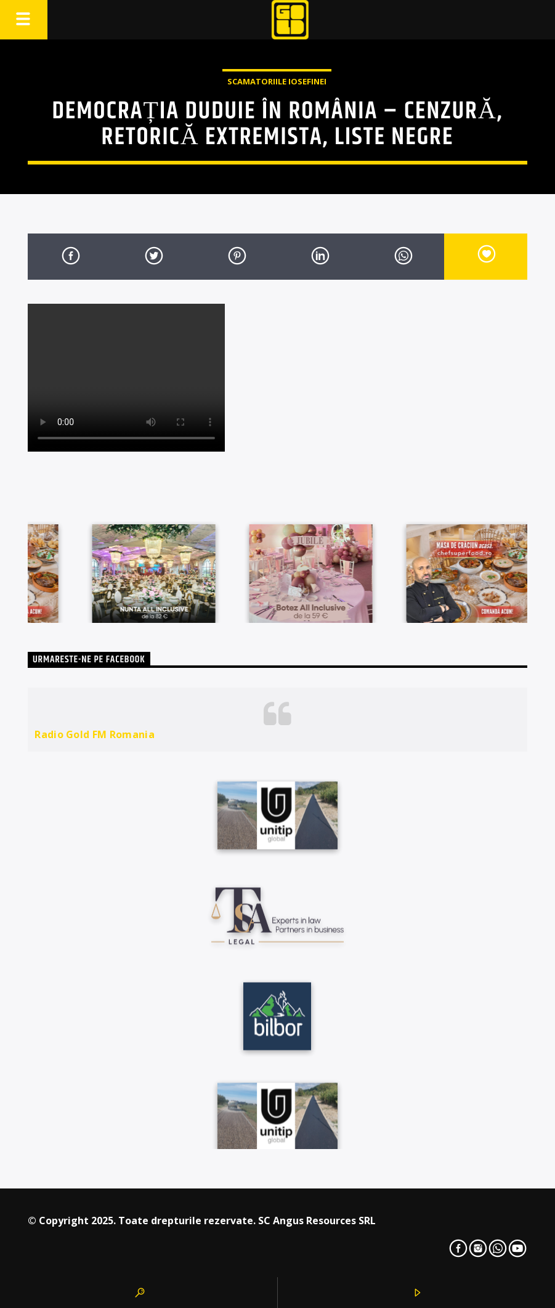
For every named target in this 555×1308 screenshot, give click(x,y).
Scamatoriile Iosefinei (276, 81)
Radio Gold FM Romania (94, 734)
